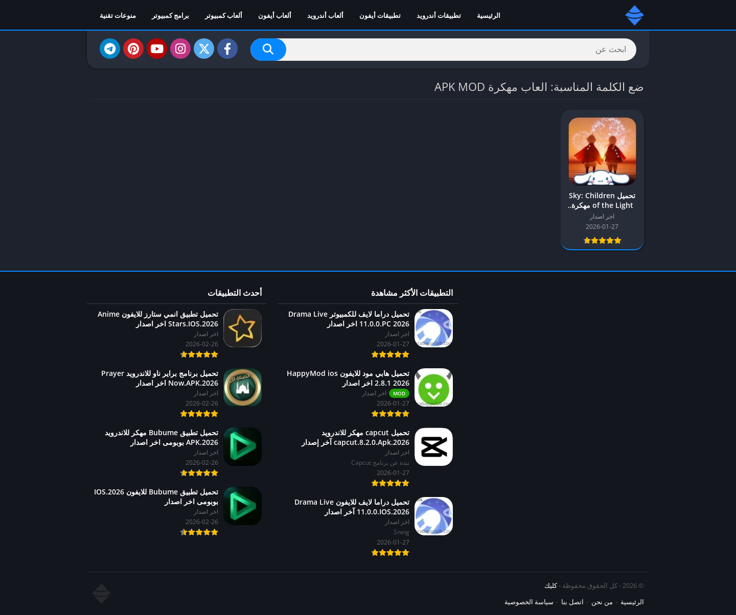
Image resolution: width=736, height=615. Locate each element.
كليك (550, 585)
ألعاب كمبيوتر (223, 15)
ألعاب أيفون (274, 15)
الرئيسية (488, 15)
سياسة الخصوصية (529, 601)
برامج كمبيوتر (170, 15)
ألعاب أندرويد (325, 15)
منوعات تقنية (118, 15)
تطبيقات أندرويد (439, 15)
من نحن (602, 601)
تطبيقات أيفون (380, 15)
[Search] (443, 49)
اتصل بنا (572, 601)
